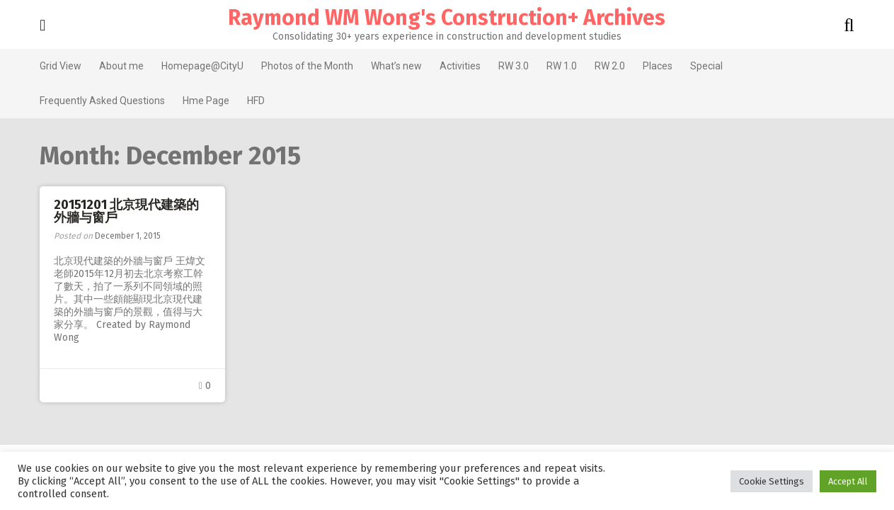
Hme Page (200, 100)
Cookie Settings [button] (771, 481)
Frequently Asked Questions (96, 100)
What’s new (390, 66)
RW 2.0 (604, 66)
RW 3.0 (508, 66)
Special (700, 66)
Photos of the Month (302, 66)
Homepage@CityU (197, 66)
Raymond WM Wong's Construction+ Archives (446, 17)
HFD (250, 100)
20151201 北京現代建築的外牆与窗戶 (120, 211)
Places (652, 66)
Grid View (55, 66)
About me (115, 66)
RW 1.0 (556, 66)
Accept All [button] (848, 481)
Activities (454, 66)
